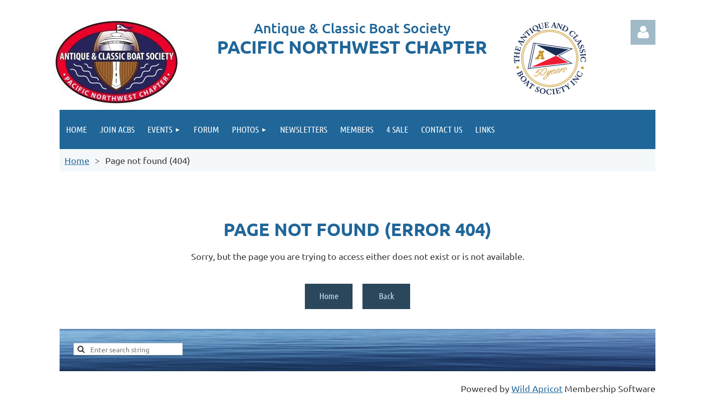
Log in (643, 32)
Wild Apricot (537, 388)
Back (386, 295)
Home (77, 160)
